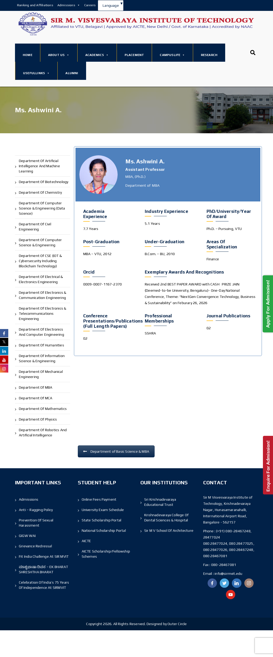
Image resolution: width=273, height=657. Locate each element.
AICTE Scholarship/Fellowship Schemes (106, 553)
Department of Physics (38, 419)
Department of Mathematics (43, 409)
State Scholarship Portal (102, 520)
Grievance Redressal (35, 546)
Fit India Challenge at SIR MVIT (44, 556)
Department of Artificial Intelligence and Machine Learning (39, 166)
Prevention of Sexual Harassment (36, 522)
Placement (134, 55)
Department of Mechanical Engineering (41, 374)
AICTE (86, 541)
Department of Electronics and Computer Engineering (41, 332)
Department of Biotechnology (43, 182)
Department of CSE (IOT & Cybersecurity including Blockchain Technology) (40, 261)
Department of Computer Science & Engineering (40, 242)
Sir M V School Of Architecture (168, 530)
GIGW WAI (27, 536)
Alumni (71, 73)
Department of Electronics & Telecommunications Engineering (42, 313)
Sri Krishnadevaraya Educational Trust (160, 502)
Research (209, 55)
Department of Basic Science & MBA (116, 451)
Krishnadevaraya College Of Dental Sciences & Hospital (166, 517)
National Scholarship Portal (104, 530)
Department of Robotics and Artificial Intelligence (43, 432)
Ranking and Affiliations (35, 5)
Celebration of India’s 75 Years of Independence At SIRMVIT (44, 585)
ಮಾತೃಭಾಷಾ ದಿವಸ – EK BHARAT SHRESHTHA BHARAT (43, 569)
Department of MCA (35, 398)
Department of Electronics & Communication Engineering (42, 295)
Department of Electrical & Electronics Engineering (41, 279)
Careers (90, 5)
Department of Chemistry (40, 192)
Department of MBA (35, 387)
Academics (97, 55)
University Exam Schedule (103, 510)
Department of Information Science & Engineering (42, 358)
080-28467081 (223, 565)
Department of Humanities (41, 345)
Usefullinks (36, 73)
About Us (59, 55)
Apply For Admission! (267, 304)
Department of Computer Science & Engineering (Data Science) (42, 208)
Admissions (68, 5)
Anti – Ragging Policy (36, 510)
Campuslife (172, 55)
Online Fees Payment (99, 499)
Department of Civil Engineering (35, 226)
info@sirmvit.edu (228, 573)
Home (27, 55)
